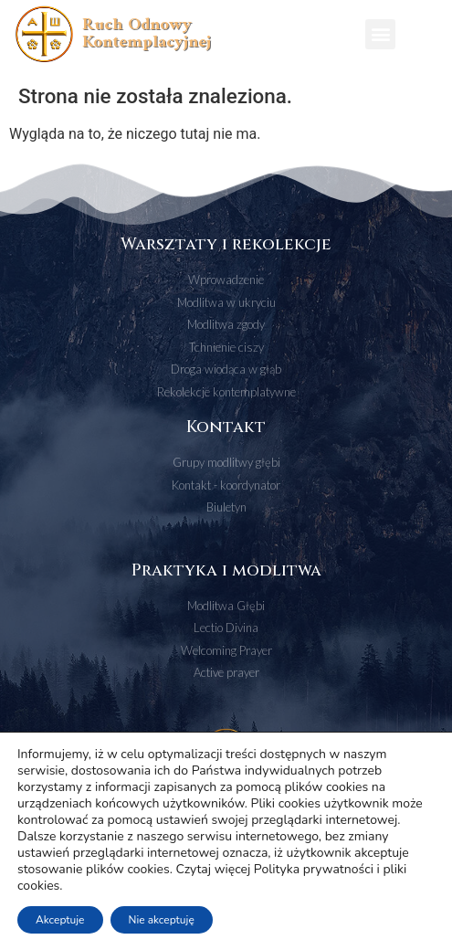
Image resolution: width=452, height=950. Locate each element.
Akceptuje (60, 920)
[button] (380, 34)
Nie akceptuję (161, 920)
